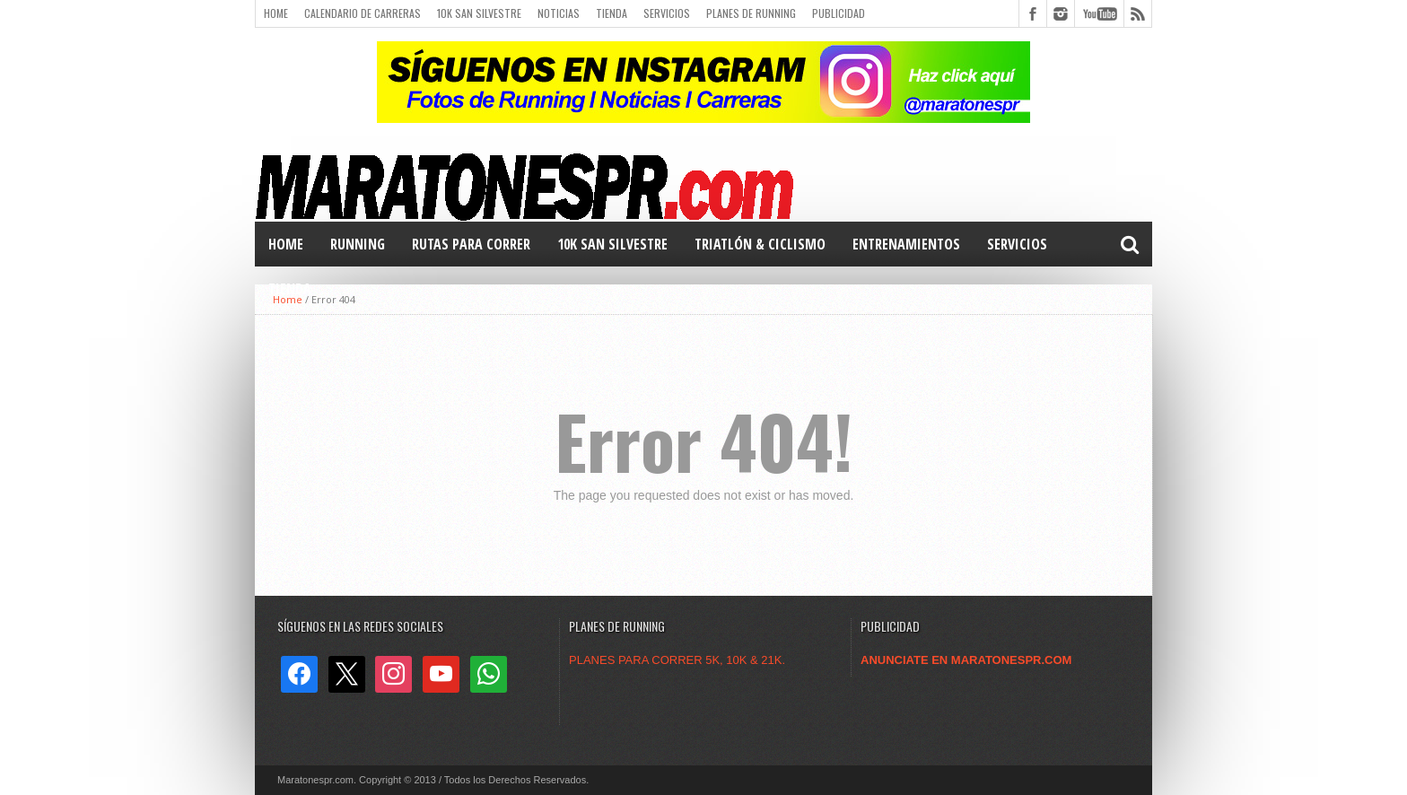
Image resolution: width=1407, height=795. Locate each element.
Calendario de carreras (362, 13)
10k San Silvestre (479, 13)
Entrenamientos (906, 244)
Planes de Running (751, 13)
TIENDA (289, 289)
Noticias (558, 13)
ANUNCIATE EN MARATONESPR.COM (966, 660)
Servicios (666, 13)
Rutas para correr (471, 244)
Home (276, 13)
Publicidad (838, 13)
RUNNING (357, 244)
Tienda (611, 13)
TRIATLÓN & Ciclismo (760, 244)
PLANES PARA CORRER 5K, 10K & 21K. (677, 660)
